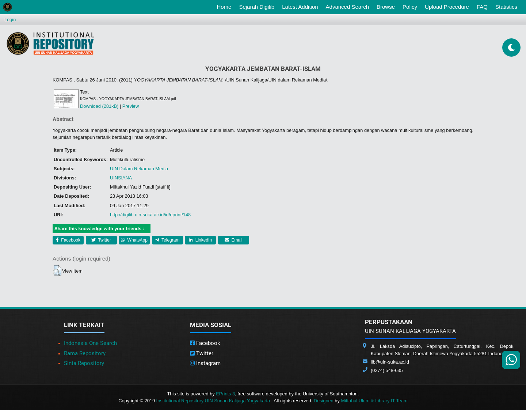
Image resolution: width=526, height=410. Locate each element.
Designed (323, 400)
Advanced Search (347, 7)
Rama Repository (85, 353)
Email (233, 240)
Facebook (68, 240)
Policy (410, 7)
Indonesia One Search (90, 343)
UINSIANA (121, 178)
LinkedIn (200, 240)
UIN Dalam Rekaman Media (139, 168)
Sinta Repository (84, 363)
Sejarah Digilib (256, 7)
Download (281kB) (99, 106)
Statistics (506, 7)
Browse (386, 7)
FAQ (482, 7)
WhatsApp (134, 240)
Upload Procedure (447, 7)
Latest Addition (300, 7)
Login (10, 19)
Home (225, 6)
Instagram (205, 363)
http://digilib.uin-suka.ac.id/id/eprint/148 (150, 214)
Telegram (167, 240)
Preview (130, 106)
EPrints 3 (225, 393)
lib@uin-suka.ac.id (390, 362)
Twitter (101, 240)
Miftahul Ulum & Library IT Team (374, 400)
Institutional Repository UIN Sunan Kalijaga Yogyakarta (213, 400)
